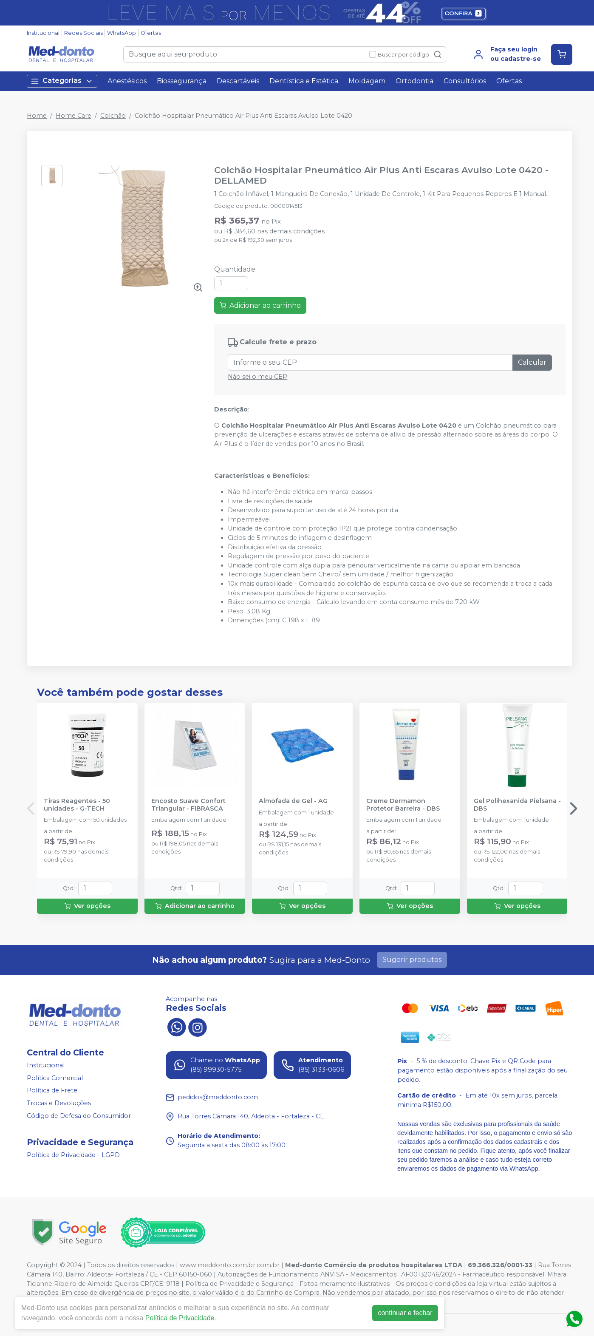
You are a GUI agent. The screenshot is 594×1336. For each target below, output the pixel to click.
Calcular (532, 362)
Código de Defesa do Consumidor (79, 1116)
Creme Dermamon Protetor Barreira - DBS (403, 804)
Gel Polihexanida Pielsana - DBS (517, 804)
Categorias (62, 81)
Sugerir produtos (411, 960)
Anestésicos (127, 81)
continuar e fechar (405, 1312)
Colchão (113, 115)
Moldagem (366, 81)
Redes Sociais (83, 33)
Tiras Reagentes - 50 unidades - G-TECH (77, 804)
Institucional (43, 33)
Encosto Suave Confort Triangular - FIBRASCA (188, 804)
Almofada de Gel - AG (293, 801)
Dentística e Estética (303, 81)
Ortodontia (414, 81)
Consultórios (465, 81)
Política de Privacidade (180, 1318)
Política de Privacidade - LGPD (73, 1155)
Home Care (73, 115)
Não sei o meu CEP (257, 376)
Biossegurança (181, 81)
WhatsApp (121, 33)
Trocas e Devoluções (59, 1103)
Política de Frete (52, 1091)
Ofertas (151, 33)
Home (37, 115)
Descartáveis (238, 81)
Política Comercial (55, 1078)
